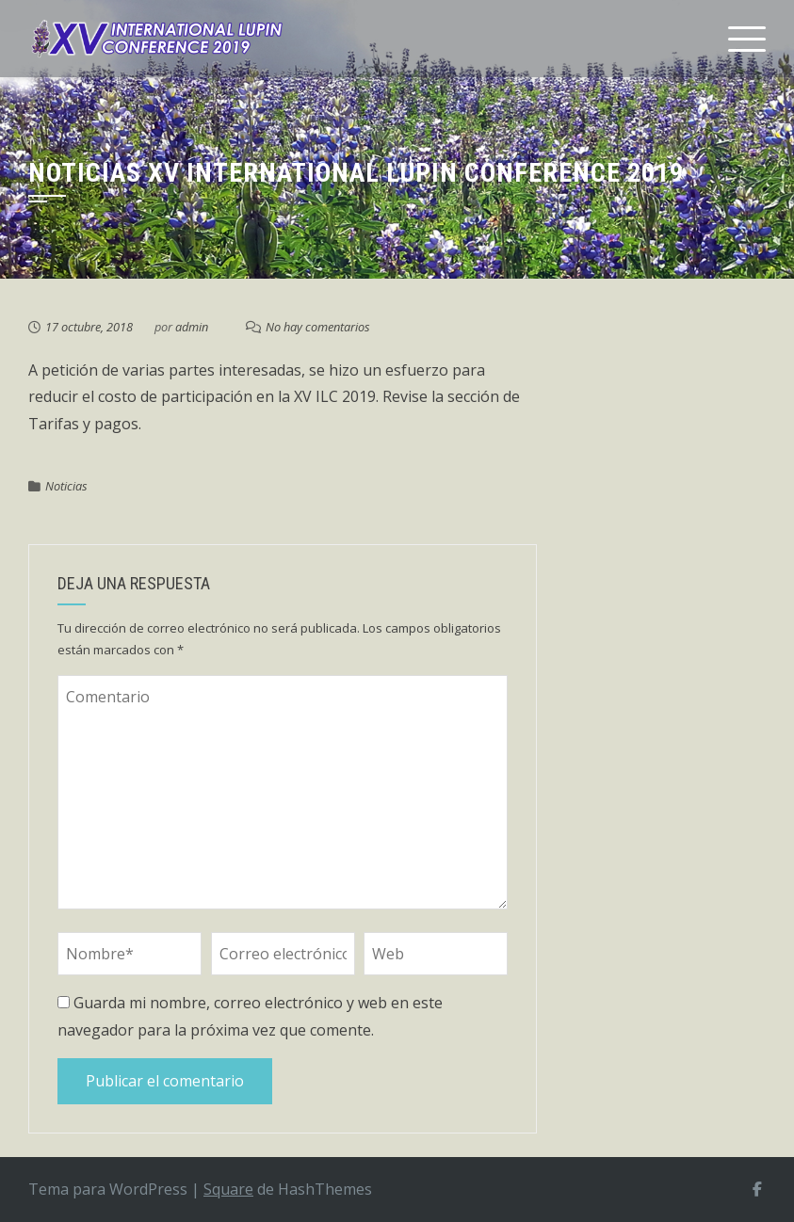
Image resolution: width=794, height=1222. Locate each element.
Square (228, 1189)
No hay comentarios (318, 326)
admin (191, 326)
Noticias (66, 485)
